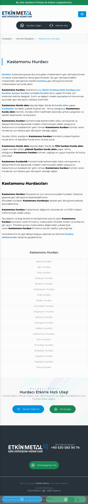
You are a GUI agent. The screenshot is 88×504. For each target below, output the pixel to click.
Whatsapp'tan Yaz (44, 465)
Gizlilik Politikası (44, 488)
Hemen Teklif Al (28, 409)
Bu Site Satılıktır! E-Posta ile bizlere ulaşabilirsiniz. (44, 2)
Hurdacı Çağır (30, 25)
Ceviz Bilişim (34, 490)
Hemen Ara (59, 25)
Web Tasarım (54, 490)
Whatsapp (62, 409)
